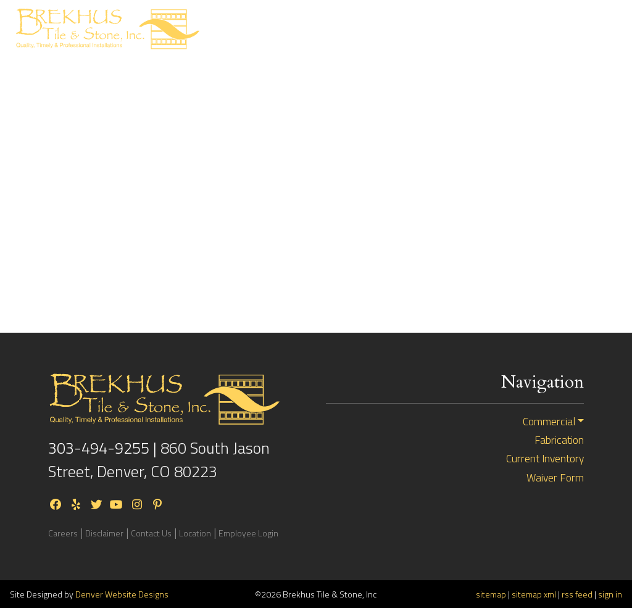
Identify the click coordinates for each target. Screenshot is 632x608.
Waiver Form (555, 478)
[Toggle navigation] (600, 29)
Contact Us (151, 533)
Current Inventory (525, 29)
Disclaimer (104, 533)
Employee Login (248, 533)
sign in (610, 594)
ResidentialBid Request (345, 29)
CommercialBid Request (436, 29)
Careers (63, 533)
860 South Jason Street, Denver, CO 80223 (159, 459)
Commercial (549, 422)
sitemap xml (534, 594)
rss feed (577, 594)
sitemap (491, 594)
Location (195, 533)
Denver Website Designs (121, 594)
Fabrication (559, 440)
